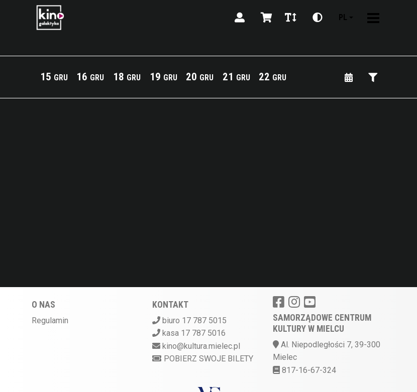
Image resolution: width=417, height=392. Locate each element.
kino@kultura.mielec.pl (201, 346)
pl (343, 17)
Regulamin (50, 320)
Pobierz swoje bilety (202, 358)
